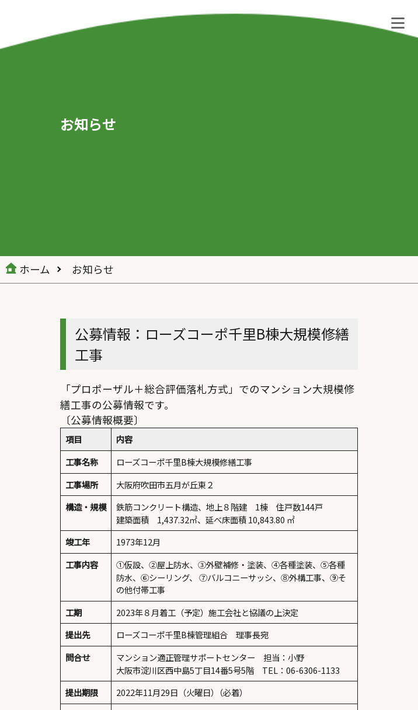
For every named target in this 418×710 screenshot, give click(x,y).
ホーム (34, 269)
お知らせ (93, 269)
